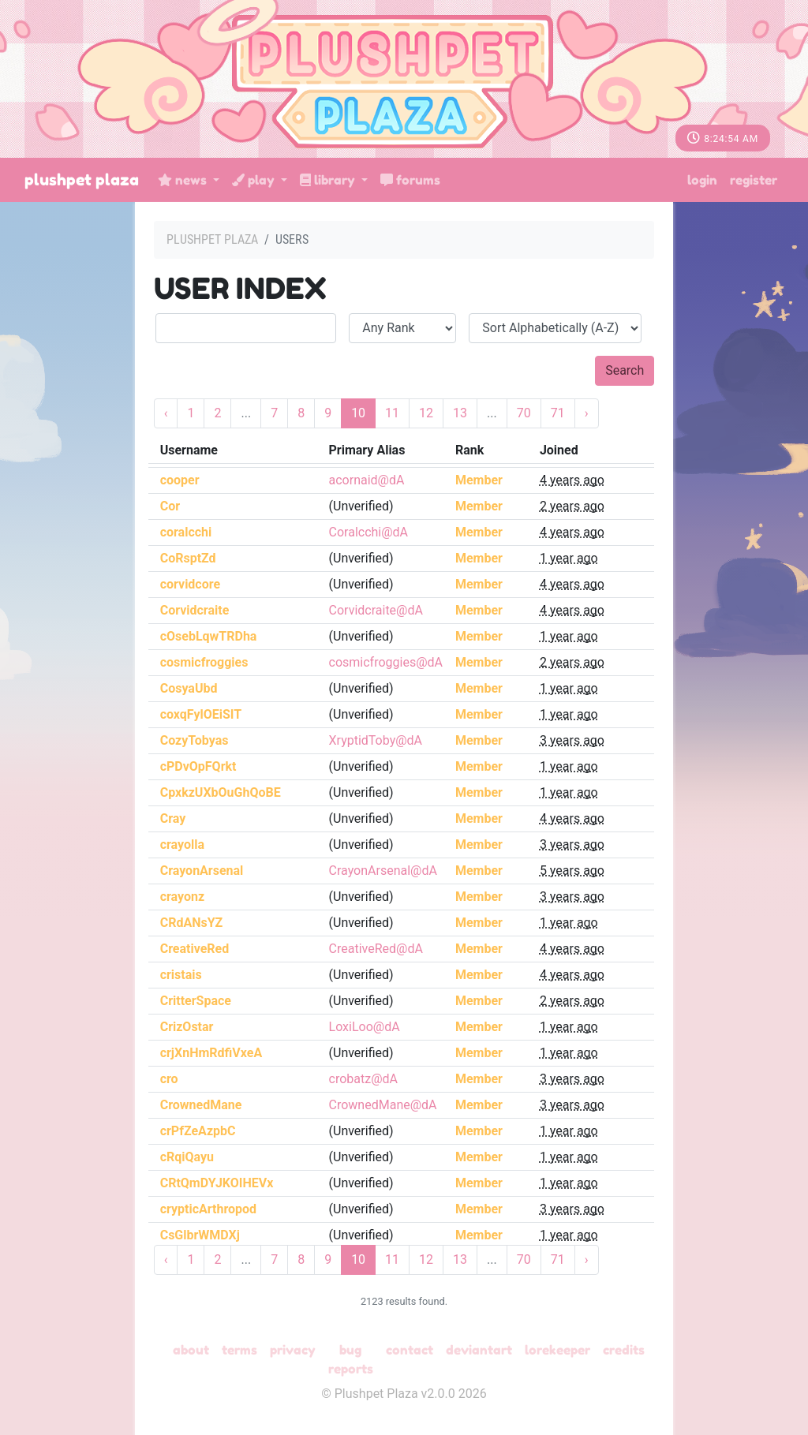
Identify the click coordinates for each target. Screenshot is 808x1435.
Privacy (293, 1350)
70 (524, 412)
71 (558, 412)
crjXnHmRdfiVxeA (211, 1052)
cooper (180, 480)
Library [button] (329, 180)
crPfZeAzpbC (198, 1130)
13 (460, 412)
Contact (409, 1350)
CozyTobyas (194, 740)
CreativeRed (195, 948)
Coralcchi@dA (369, 532)
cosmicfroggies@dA (386, 662)
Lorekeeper (557, 1350)
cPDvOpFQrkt (198, 766)
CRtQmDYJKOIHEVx (217, 1182)
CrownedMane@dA (383, 1104)
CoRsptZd (188, 558)
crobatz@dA (363, 1078)
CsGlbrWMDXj (200, 1235)
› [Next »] (587, 412)
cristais (181, 974)
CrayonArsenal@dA (383, 870)
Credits (624, 1350)
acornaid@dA (367, 480)
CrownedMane (201, 1104)
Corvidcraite (195, 610)
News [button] (184, 180)
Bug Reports (350, 1359)
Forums (410, 180)
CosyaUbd (189, 688)
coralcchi (186, 532)
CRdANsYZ (191, 922)
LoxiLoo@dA (364, 1026)
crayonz (182, 896)
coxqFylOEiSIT (201, 714)
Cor (170, 506)
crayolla (182, 844)
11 (392, 412)
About (191, 1350)
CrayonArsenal (202, 870)
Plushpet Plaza (81, 179)
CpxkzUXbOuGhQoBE (220, 792)
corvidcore (190, 584)
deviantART (479, 1350)
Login (702, 180)
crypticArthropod (208, 1208)
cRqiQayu (187, 1156)
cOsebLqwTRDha (208, 636)
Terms (239, 1350)
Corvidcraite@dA (376, 610)
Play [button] (255, 180)
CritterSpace (195, 1000)
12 (426, 412)
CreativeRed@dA (376, 948)
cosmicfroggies (204, 662)
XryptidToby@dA (376, 740)
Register (753, 180)
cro (169, 1078)
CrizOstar (187, 1026)
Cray (173, 818)
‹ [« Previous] (166, 412)
